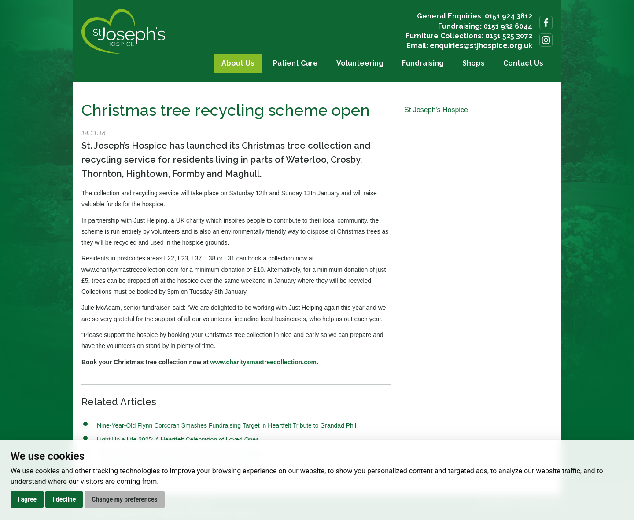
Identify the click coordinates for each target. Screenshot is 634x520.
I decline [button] (64, 499)
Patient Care (295, 63)
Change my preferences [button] (124, 499)
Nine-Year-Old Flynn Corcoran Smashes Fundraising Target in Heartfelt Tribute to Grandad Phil (226, 425)
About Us (237, 63)
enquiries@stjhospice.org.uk (481, 45)
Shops (473, 63)
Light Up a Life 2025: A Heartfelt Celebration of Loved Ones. (179, 439)
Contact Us (523, 63)
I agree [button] (27, 499)
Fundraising (423, 63)
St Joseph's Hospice (436, 110)
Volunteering (359, 63)
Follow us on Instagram (546, 40)
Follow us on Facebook (546, 22)
